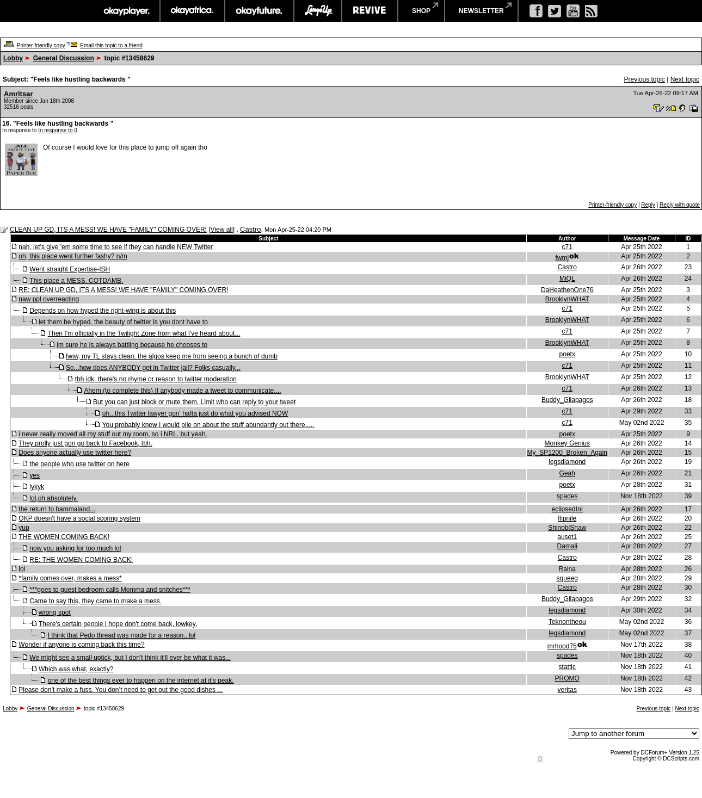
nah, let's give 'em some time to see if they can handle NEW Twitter (116, 247)
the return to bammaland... (57, 509)
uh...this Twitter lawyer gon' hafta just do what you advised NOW (195, 413)
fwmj (562, 258)
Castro (250, 229)
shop (421, 11)
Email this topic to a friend (111, 45)
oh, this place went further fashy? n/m (73, 256)
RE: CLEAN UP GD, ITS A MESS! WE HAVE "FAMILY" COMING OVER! (123, 290)
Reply (648, 205)
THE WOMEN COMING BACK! (64, 537)
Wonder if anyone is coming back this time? (81, 644)
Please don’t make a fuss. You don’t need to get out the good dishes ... (121, 690)
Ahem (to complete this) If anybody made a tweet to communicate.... (182, 390)
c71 (567, 247)
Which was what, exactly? (76, 669)
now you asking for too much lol (75, 548)
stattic (567, 667)
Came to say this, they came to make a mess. (95, 601)
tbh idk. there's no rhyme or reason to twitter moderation (156, 379)
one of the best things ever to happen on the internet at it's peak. (141, 680)
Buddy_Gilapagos (567, 400)
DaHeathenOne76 (567, 290)
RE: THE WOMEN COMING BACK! (81, 560)
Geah (567, 473)
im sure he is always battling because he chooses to (132, 345)
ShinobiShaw (567, 527)
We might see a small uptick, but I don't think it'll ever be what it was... (130, 657)
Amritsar (18, 94)
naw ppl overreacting (49, 299)
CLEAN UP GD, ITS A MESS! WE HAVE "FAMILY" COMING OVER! (108, 229)
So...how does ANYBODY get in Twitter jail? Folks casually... (153, 368)
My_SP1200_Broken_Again (567, 452)
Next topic (684, 79)
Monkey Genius (567, 443)
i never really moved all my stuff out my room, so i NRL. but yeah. (113, 434)
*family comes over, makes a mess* (70, 578)
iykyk (36, 487)
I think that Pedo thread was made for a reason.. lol (122, 635)
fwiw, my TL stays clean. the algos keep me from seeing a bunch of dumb (172, 356)
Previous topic (644, 79)
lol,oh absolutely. (53, 498)
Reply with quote (680, 205)
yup (24, 527)
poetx (567, 354)
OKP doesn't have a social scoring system (79, 518)
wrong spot (55, 612)
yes (34, 475)
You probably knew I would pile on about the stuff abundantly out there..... (208, 425)
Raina (567, 569)
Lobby (13, 58)
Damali (567, 546)
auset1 (567, 537)
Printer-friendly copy (41, 45)
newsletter (481, 11)
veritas (567, 690)
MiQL (567, 278)
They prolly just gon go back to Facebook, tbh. (85, 443)
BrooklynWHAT (567, 299)
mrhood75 (562, 646)
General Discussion (63, 58)
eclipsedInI (567, 509)
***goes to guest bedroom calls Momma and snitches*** (109, 589)
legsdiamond (567, 462)
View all (222, 229)
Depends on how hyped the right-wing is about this (102, 310)
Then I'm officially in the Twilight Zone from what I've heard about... (144, 333)
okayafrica (192, 11)
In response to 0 (57, 130)
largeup (317, 11)
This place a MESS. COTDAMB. (76, 280)
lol (22, 569)
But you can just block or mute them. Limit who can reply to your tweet (194, 402)
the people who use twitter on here (79, 464)
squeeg (567, 578)
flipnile (567, 518)
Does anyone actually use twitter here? (75, 452)
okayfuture (259, 11)
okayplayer (126, 11)
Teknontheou (567, 622)
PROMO (567, 678)
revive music (369, 11)
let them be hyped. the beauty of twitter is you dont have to (123, 322)
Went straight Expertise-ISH (69, 269)
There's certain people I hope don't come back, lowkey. (118, 624)
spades (567, 496)
